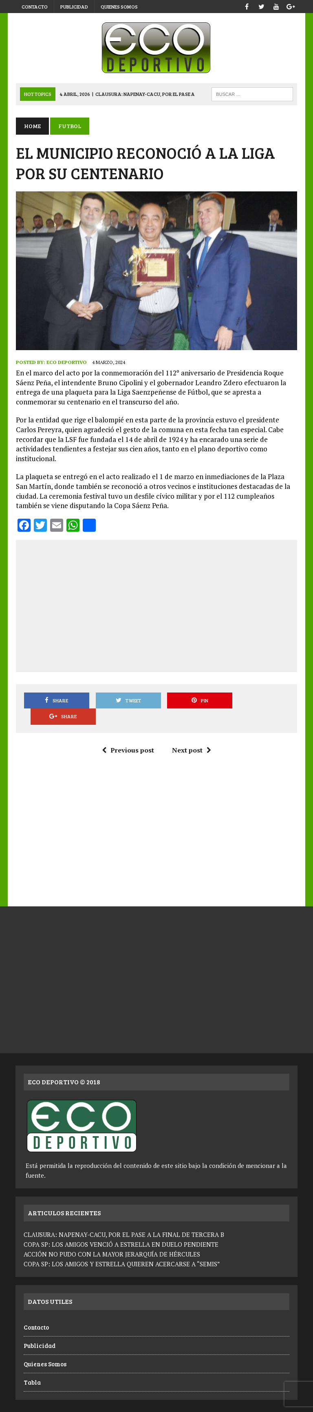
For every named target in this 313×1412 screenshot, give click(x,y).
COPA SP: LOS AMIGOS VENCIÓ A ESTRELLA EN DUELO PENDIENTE (121, 1228)
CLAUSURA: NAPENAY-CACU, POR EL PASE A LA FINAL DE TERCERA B (124, 1218)
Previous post (128, 733)
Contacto (35, 6)
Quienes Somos (119, 6)
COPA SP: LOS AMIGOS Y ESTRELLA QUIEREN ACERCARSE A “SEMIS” (122, 1248)
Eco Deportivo (66, 362)
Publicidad (74, 6)
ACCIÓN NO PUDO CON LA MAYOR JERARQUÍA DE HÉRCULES (112, 1238)
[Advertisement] (168, 605)
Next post (191, 733)
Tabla (32, 1366)
